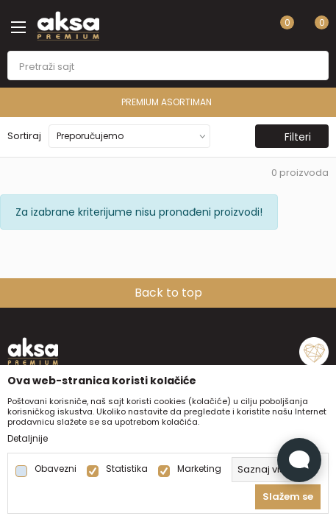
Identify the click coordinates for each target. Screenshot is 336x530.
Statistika (127, 468)
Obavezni (55, 468)
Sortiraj (24, 136)
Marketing (199, 468)
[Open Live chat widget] (299, 460)
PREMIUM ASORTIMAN (166, 102)
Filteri (290, 137)
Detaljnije (27, 438)
